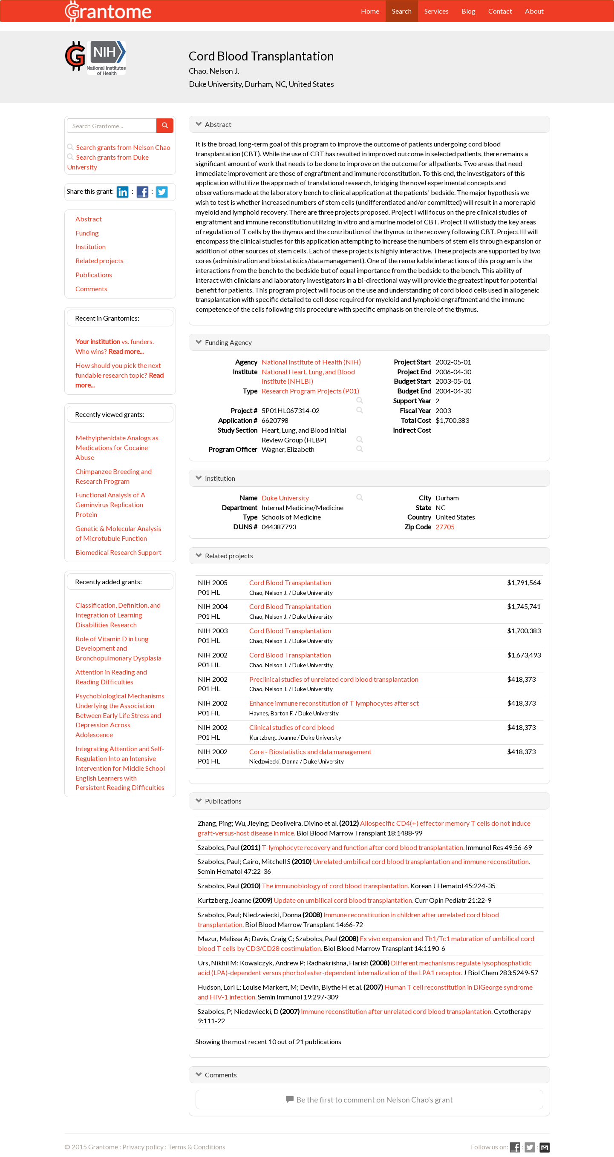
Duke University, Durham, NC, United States (261, 84)
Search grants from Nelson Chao (118, 147)
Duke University (285, 498)
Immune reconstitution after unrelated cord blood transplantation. (397, 1011)
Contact (500, 11)
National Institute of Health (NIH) (311, 362)
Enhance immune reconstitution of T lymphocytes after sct (334, 703)
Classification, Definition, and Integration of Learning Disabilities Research (118, 615)
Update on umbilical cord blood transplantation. (343, 900)
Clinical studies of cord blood (291, 727)
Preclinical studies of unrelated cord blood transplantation (333, 679)
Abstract (88, 219)
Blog (468, 11)
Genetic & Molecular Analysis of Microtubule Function (118, 533)
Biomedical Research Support (118, 552)
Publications (93, 274)
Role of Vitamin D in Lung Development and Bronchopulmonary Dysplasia (118, 648)
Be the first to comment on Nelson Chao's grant (369, 1099)
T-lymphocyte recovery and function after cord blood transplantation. (363, 847)
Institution (90, 246)
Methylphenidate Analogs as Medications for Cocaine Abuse (117, 447)
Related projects (99, 260)
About (534, 11)
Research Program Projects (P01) (310, 391)
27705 (445, 527)
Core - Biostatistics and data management (310, 751)
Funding (87, 233)
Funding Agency (228, 342)
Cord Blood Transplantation (290, 582)
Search (402, 11)
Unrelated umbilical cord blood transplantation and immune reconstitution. (421, 861)
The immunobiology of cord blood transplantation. (335, 885)
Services (436, 11)
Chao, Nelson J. (214, 70)
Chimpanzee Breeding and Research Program (113, 476)
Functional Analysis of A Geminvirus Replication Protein (110, 504)
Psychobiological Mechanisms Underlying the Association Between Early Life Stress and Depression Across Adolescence (119, 715)
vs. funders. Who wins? (114, 346)
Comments (91, 288)
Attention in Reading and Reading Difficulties (111, 677)
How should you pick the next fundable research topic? (119, 375)
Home (370, 11)
